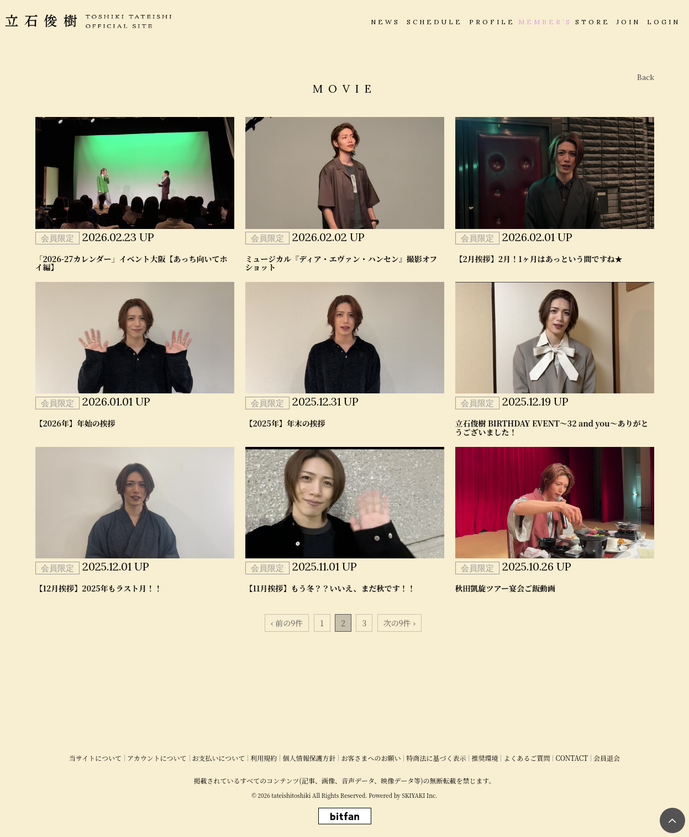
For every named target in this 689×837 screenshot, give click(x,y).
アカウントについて (157, 758)
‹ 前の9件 (287, 622)
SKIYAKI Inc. (419, 795)
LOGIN (663, 22)
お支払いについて (218, 758)
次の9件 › (399, 622)
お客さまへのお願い (371, 758)
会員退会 (606, 758)
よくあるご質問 (526, 758)
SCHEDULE (434, 22)
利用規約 (263, 758)
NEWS (385, 22)
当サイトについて (95, 758)
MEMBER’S (545, 22)
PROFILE (492, 22)
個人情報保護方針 (308, 758)
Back (645, 77)
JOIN (628, 22)
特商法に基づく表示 (436, 758)
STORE (592, 22)
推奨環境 (484, 758)
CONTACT (571, 758)
